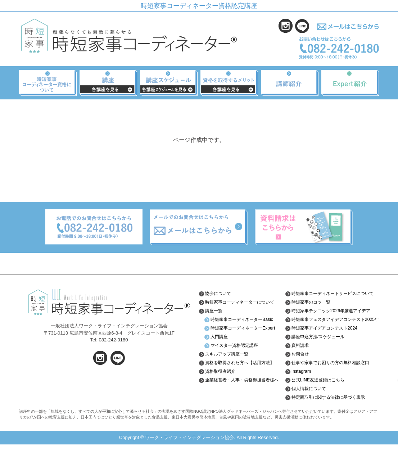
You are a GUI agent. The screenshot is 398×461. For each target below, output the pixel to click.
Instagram (299, 388)
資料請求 (298, 362)
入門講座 (221, 353)
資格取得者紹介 (222, 393)
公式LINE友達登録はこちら (318, 396)
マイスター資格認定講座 (238, 362)
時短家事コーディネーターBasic (241, 327)
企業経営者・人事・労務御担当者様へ (243, 404)
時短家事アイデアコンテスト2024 (326, 345)
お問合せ (298, 370)
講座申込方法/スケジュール (319, 353)
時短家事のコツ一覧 (310, 307)
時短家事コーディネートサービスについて (333, 296)
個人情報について (308, 405)
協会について (220, 293)
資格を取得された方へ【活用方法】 (240, 381)
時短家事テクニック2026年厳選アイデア (331, 318)
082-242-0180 (113, 340)
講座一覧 (215, 316)
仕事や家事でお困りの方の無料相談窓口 (333, 379)
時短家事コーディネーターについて (243, 304)
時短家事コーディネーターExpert (241, 341)
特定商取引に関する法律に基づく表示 (331, 414)
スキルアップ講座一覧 (230, 370)
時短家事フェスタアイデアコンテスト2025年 (331, 333)
